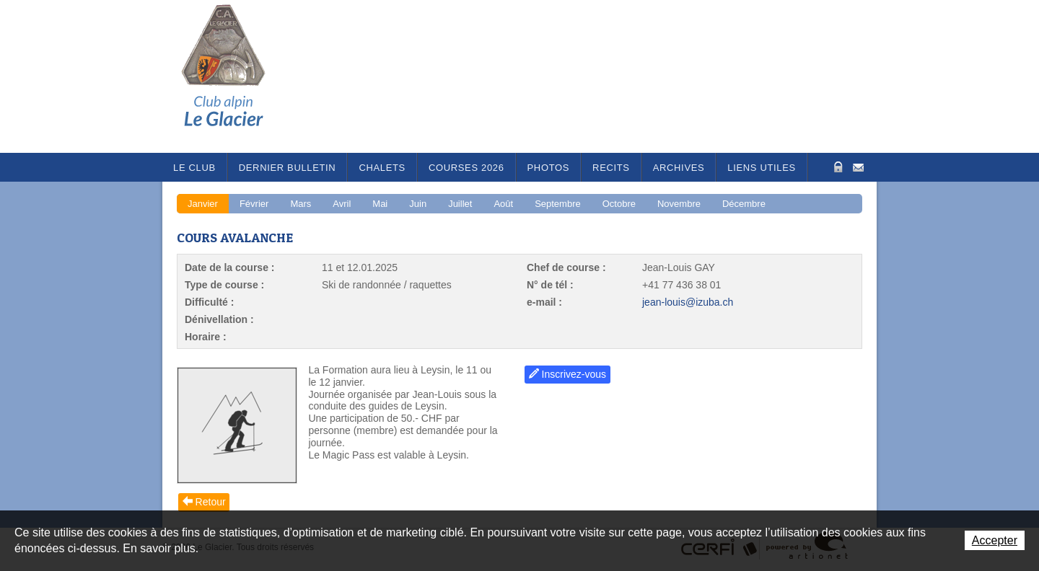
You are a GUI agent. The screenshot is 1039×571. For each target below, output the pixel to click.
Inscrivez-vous (574, 374)
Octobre (619, 203)
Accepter (994, 540)
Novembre (679, 203)
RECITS (611, 167)
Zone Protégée (836, 166)
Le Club (194, 167)
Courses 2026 (466, 167)
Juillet (460, 203)
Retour (211, 502)
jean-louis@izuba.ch (687, 302)
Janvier (203, 203)
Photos (548, 167)
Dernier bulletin (287, 167)
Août (503, 203)
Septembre (558, 203)
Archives (679, 167)
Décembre (744, 203)
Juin (417, 203)
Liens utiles (761, 167)
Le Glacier (234, 76)
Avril (342, 203)
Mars (300, 203)
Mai (379, 203)
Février (254, 203)
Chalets (382, 167)
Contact (858, 166)
